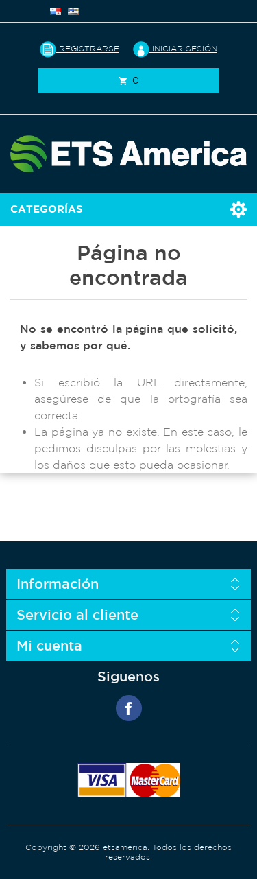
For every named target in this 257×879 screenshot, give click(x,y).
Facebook (129, 708)
